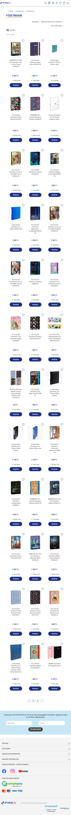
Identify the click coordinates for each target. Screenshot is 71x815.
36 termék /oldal (56, 26)
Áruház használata (10, 759)
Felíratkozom (35, 729)
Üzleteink (6, 748)
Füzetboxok (30, 11)
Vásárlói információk (11, 754)
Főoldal (10, 11)
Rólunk (5, 743)
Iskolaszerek (20, 11)
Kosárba (16, 85)
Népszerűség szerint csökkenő (51, 22)
